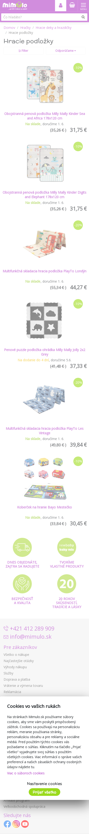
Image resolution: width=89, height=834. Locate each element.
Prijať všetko (44, 792)
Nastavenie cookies (44, 783)
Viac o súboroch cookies (26, 773)
